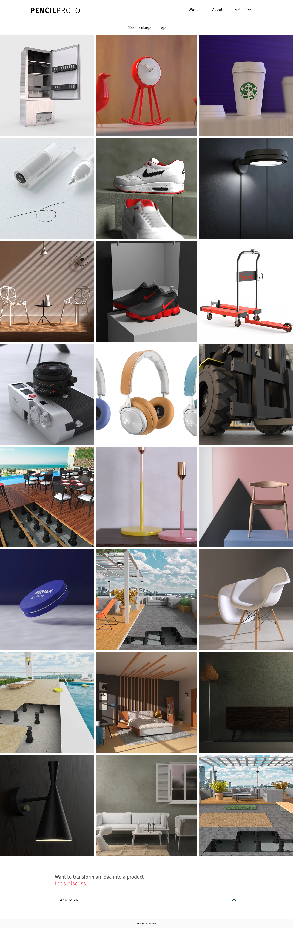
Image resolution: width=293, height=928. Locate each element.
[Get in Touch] (245, 9)
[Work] (193, 9)
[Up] (234, 900)
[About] (217, 9)
